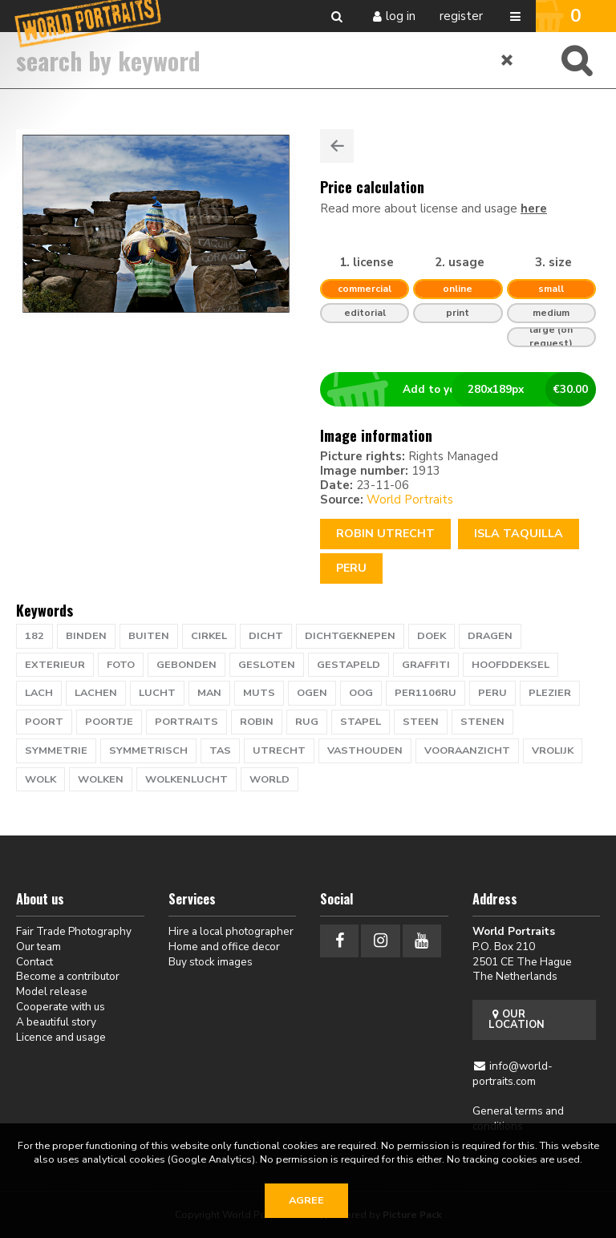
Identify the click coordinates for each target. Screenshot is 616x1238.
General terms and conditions (518, 1118)
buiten (148, 636)
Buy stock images (210, 961)
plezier (550, 693)
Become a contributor (68, 976)
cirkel (209, 636)
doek (431, 636)
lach (39, 693)
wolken (101, 779)
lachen (96, 693)
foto (121, 664)
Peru (351, 568)
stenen (482, 721)
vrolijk (552, 750)
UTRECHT (279, 750)
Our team (38, 946)
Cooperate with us (60, 1006)
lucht (157, 693)
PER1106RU (425, 693)
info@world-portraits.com (512, 1073)
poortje (109, 721)
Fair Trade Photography (74, 931)
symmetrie (56, 750)
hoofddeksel (510, 664)
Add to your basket (465, 389)
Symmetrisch (148, 750)
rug (306, 721)
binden (86, 636)
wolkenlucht (186, 779)
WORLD (269, 779)
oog (361, 693)
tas (220, 750)
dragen (490, 636)
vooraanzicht (467, 750)
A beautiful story (56, 1022)
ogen (312, 693)
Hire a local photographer (231, 931)
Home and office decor (224, 946)
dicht (266, 636)
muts (259, 693)
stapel (360, 721)
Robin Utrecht (385, 533)
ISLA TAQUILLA (518, 533)
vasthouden (365, 750)
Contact (34, 961)
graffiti (426, 664)
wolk (40, 779)
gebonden (186, 664)
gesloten (266, 664)
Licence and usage (61, 1037)
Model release (51, 991)
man (209, 693)
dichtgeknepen (350, 636)
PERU (492, 693)
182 (34, 636)
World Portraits (410, 500)
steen (421, 721)
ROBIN (257, 721)
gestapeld (348, 664)
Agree (306, 1200)
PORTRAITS (186, 721)
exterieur (55, 664)
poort (44, 721)
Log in (400, 16)
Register (461, 16)
